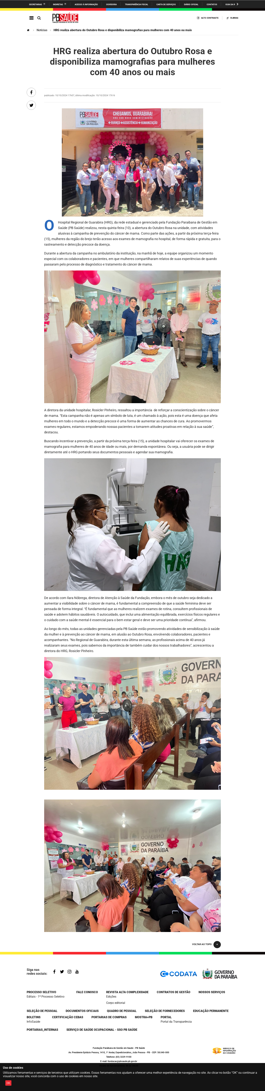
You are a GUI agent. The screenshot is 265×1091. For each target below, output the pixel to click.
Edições (111, 996)
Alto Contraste (209, 18)
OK (8, 1083)
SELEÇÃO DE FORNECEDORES (165, 1011)
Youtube (77, 971)
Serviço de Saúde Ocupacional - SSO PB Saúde (101, 1029)
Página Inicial (28, 30)
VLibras (234, 18)
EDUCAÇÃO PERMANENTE (211, 1011)
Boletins (33, 1017)
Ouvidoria (111, 4)
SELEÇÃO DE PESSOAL (42, 1011)
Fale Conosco (87, 992)
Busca (39, 18)
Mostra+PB (143, 1017)
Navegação (31, 18)
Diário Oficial (191, 4)
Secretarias (35, 4)
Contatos (212, 4)
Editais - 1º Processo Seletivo (45, 996)
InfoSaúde (33, 1021)
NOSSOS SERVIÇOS (212, 992)
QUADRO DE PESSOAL (122, 1011)
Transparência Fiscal (136, 4)
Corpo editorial (115, 1003)
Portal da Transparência (176, 1021)
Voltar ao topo (202, 944)
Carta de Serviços (166, 4)
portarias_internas (42, 1029)
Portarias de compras (109, 1017)
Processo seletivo (41, 992)
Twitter (61, 971)
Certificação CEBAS (67, 1017)
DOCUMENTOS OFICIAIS (82, 1011)
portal (166, 1017)
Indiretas (58, 4)
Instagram (69, 971)
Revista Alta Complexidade (127, 992)
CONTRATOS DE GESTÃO (173, 992)
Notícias (42, 30)
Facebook (54, 971)
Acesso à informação (86, 4)
